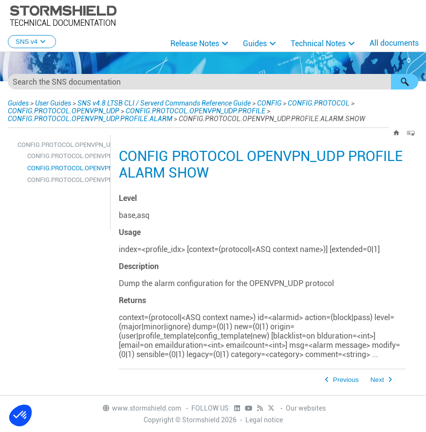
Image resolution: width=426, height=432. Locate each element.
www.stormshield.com (141, 408)
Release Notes (194, 43)
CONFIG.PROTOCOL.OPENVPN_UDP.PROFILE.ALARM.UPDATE (66, 179)
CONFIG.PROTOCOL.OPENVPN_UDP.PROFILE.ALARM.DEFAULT (66, 156)
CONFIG (269, 103)
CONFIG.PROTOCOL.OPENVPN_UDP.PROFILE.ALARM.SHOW (66, 168)
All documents (394, 43)
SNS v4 (32, 41)
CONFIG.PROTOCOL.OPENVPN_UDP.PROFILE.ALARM (90, 119)
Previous (346, 379)
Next (377, 379)
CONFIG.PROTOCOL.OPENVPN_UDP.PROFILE (195, 111)
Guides (255, 43)
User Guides (53, 103)
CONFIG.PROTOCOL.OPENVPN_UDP (63, 111)
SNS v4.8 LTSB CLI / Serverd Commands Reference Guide (164, 103)
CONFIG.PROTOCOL (319, 103)
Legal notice (264, 420)
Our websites (306, 408)
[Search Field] (213, 82)
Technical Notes (318, 43)
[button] (404, 82)
